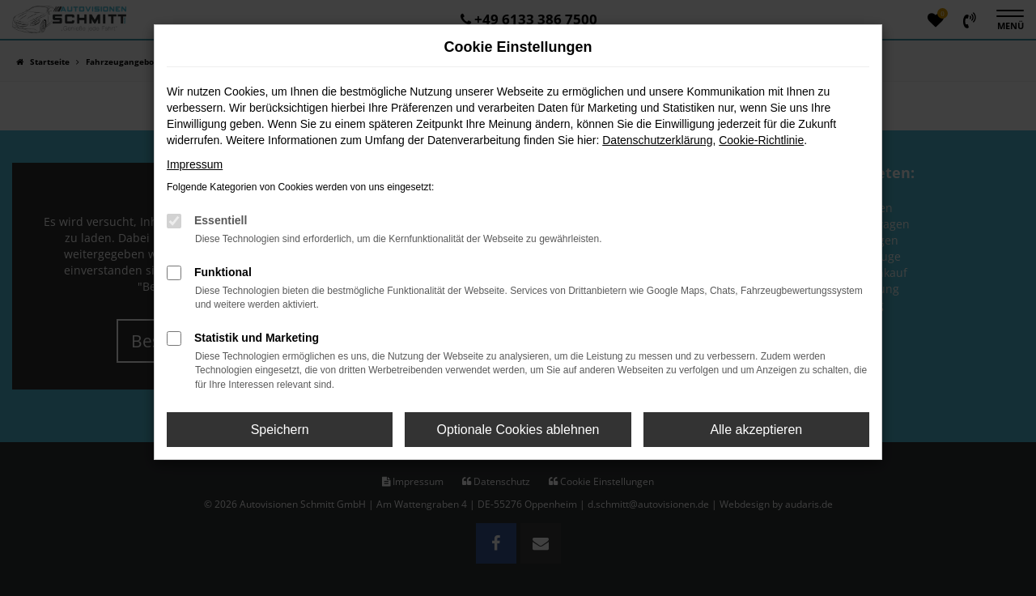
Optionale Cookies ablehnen (517, 429)
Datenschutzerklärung (657, 140)
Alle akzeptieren (756, 429)
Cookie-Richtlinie (761, 140)
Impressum (195, 164)
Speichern (280, 429)
